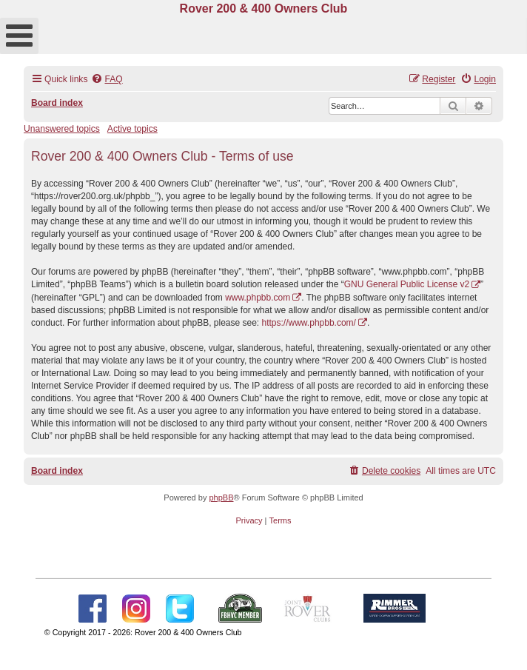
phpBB (221, 497)
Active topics (132, 129)
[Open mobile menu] (19, 36)
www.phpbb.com (257, 297)
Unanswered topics (62, 129)
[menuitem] (106, 80)
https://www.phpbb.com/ (309, 323)
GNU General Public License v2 (406, 284)
